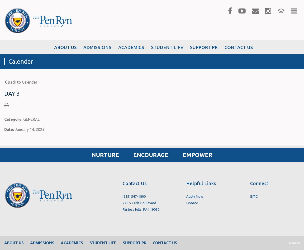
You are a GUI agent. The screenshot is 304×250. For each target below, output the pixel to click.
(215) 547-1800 (134, 196)
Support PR (134, 243)
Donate (192, 203)
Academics (72, 243)
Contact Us (165, 243)
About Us (14, 243)
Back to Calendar (20, 82)
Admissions (42, 243)
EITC (254, 196)
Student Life (103, 243)
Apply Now (194, 196)
